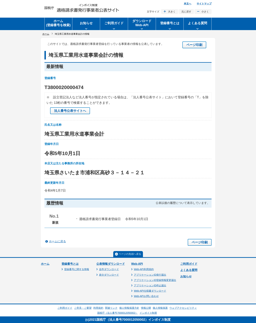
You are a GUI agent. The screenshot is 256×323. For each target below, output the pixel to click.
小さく (205, 11)
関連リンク (111, 307)
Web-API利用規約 (144, 269)
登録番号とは (70, 263)
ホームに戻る (57, 241)
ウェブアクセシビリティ (183, 307)
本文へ (187, 3)
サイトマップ (204, 3)
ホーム (45, 34)
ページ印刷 (194, 45)
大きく (171, 11)
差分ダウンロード (109, 274)
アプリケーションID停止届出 (150, 285)
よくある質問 (188, 270)
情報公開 (146, 307)
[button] (86, 24)
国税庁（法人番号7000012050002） (117, 312)
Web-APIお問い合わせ (146, 296)
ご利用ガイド (188, 263)
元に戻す (186, 11)
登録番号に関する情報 (76, 269)
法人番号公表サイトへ (70, 111)
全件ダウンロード (109, 269)
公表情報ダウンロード (110, 263)
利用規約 (98, 307)
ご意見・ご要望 (83, 307)
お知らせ (186, 276)
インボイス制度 (148, 312)
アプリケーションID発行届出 (150, 274)
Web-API (137, 263)
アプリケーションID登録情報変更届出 (155, 280)
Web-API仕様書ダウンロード (150, 290)
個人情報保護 (160, 307)
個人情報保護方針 (129, 307)
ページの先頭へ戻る (130, 253)
